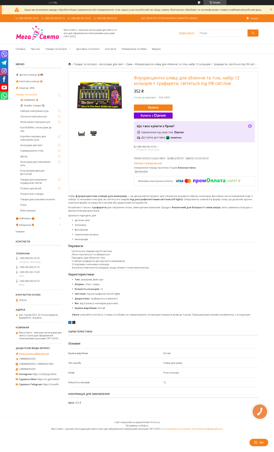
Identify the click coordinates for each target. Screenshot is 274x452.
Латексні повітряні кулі (33, 116)
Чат (259, 442)
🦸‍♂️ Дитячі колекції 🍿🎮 (29, 74)
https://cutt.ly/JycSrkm (44, 374)
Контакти (110, 49)
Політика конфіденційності (208, 428)
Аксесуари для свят (111, 64)
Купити (153, 107)
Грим (129, 64)
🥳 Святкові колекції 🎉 (29, 81)
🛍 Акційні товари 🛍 (32, 105)
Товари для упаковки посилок (37, 199)
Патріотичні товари (31, 193)
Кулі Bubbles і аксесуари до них (36, 129)
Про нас (35, 49)
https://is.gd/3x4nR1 (48, 379)
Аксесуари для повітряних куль (35, 163)
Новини (20, 231)
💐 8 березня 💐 (25, 225)
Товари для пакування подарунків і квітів (33, 181)
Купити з (153, 115)
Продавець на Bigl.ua (137, 425)
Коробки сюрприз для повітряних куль (33, 138)
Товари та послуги (56, 49)
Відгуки (156, 49)
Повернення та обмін (134, 49)
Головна (20, 49)
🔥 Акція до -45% (25, 87)
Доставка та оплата (88, 49)
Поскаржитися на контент (177, 428)
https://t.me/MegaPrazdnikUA (59, 384)
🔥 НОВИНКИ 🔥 (29, 100)
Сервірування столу (31, 150)
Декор (24, 156)
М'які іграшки (28, 210)
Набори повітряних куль (34, 111)
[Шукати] (253, 33)
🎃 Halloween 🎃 (25, 218)
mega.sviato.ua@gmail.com (34, 353)
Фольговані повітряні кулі (35, 122)
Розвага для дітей (30, 188)
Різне (23, 204)
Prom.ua (155, 422)
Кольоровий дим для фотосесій (32, 172)
